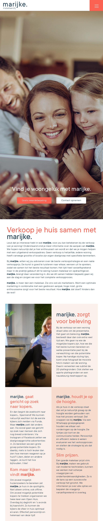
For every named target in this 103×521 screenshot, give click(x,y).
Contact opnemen (71, 200)
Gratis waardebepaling (34, 200)
